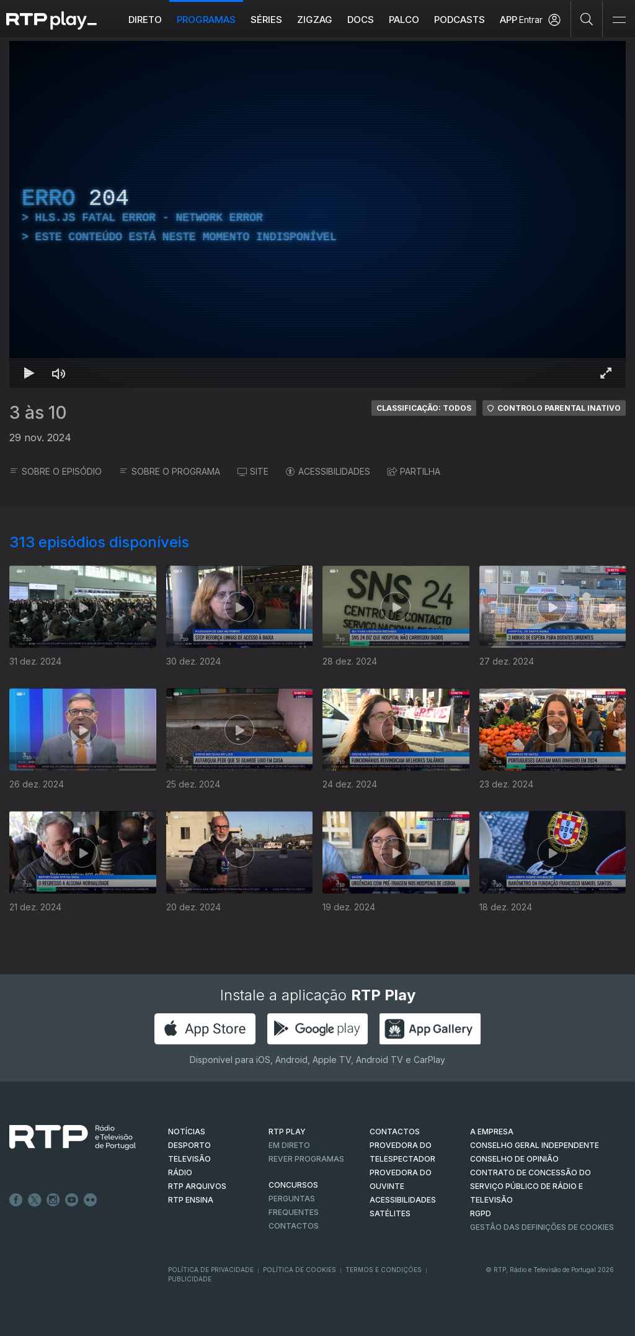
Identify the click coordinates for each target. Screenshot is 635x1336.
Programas (206, 19)
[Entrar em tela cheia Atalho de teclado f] (606, 373)
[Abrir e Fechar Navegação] (619, 20)
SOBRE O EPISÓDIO (55, 471)
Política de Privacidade (211, 1269)
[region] (317, 214)
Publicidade (189, 1279)
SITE (253, 471)
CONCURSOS (293, 1185)
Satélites (390, 1213)
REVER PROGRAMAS (306, 1158)
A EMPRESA (491, 1131)
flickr (90, 1200)
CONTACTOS (395, 1131)
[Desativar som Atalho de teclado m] (59, 373)
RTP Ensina (190, 1199)
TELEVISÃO (189, 1158)
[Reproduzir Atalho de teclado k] (29, 373)
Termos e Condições (383, 1269)
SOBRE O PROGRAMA (169, 471)
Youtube (72, 1200)
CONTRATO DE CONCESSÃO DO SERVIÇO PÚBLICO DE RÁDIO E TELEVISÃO (530, 1186)
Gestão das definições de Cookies (542, 1227)
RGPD (480, 1213)
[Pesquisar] (587, 18)
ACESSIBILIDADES (328, 471)
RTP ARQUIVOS (197, 1186)
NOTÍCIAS (186, 1131)
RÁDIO (180, 1172)
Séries (266, 19)
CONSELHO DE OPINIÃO (514, 1158)
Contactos (294, 1226)
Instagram (53, 1200)
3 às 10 (38, 412)
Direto (145, 19)
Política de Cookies (299, 1269)
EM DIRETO (289, 1145)
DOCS (360, 19)
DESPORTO (189, 1145)
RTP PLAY (287, 1131)
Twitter (35, 1200)
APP (508, 19)
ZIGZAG (314, 19)
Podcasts (459, 19)
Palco (404, 19)
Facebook (16, 1200)
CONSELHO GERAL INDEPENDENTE (534, 1145)
